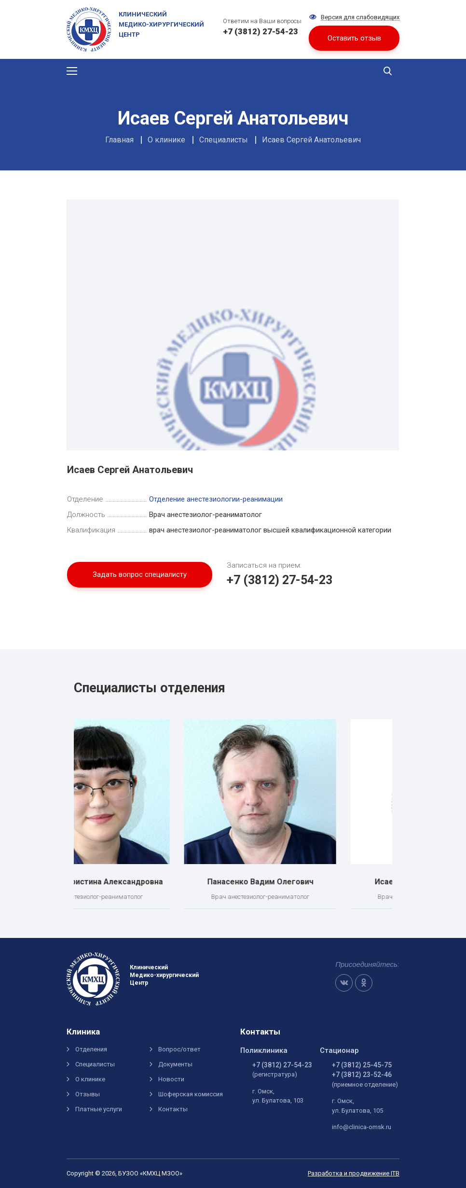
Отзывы (87, 1094)
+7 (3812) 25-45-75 (362, 1065)
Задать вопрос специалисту (140, 574)
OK (363, 983)
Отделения (91, 1049)
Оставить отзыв (354, 38)
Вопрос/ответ (179, 1049)
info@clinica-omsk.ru (361, 1127)
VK (344, 983)
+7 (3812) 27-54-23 (279, 580)
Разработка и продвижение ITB (353, 1173)
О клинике (90, 1079)
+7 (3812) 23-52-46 (362, 1074)
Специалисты (95, 1064)
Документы (175, 1064)
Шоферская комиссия (190, 1094)
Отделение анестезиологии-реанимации (216, 499)
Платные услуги (98, 1109)
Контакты (173, 1109)
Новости (171, 1079)
